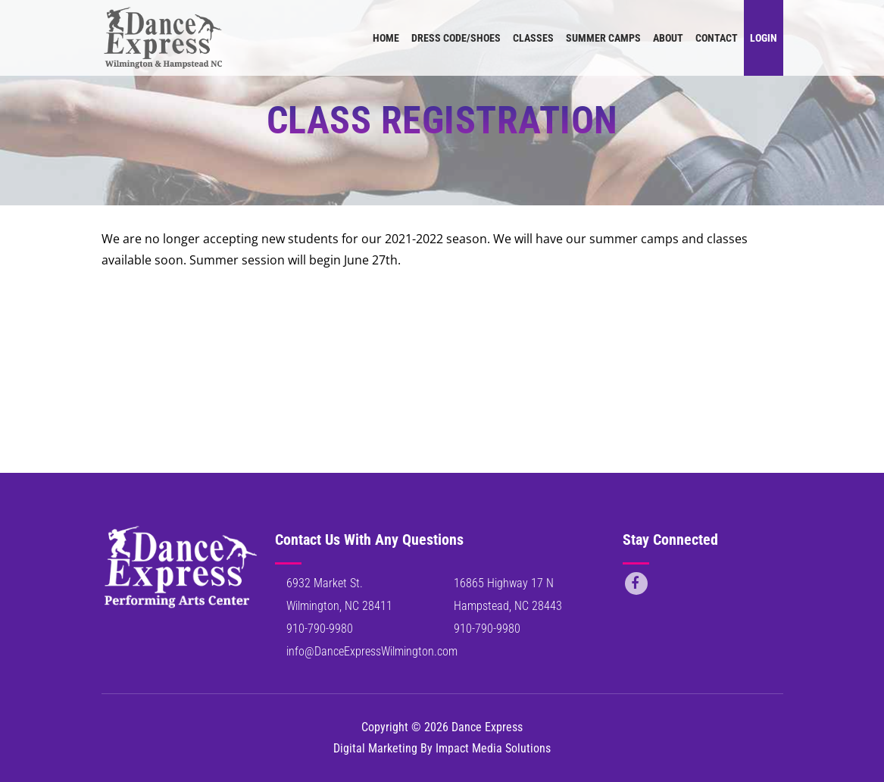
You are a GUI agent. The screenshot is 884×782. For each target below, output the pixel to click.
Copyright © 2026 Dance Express (442, 727)
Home (386, 38)
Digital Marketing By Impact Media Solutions (442, 748)
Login (763, 38)
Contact (716, 38)
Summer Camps (603, 38)
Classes (533, 38)
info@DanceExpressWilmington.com (372, 651)
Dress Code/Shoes (456, 38)
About (668, 38)
